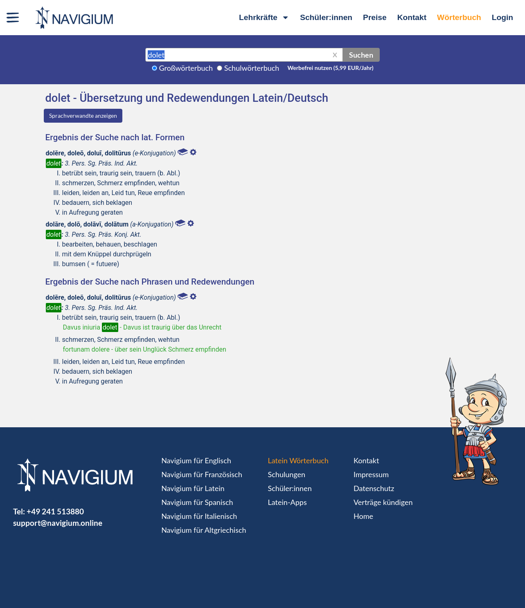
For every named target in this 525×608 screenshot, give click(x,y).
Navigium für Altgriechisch (203, 529)
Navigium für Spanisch (197, 502)
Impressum (371, 474)
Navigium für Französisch (201, 474)
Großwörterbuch (186, 68)
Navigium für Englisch (196, 460)
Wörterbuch (459, 17)
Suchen (361, 54)
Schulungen (286, 474)
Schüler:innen (326, 17)
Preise (375, 17)
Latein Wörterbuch (298, 460)
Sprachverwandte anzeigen (83, 115)
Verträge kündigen (383, 502)
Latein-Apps (287, 502)
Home (363, 516)
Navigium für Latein (192, 488)
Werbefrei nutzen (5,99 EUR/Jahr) (330, 67)
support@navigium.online (57, 522)
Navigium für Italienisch (199, 516)
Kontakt (411, 17)
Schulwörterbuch (251, 68)
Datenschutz (374, 488)
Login (502, 17)
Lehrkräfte (264, 17)
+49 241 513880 (55, 511)
